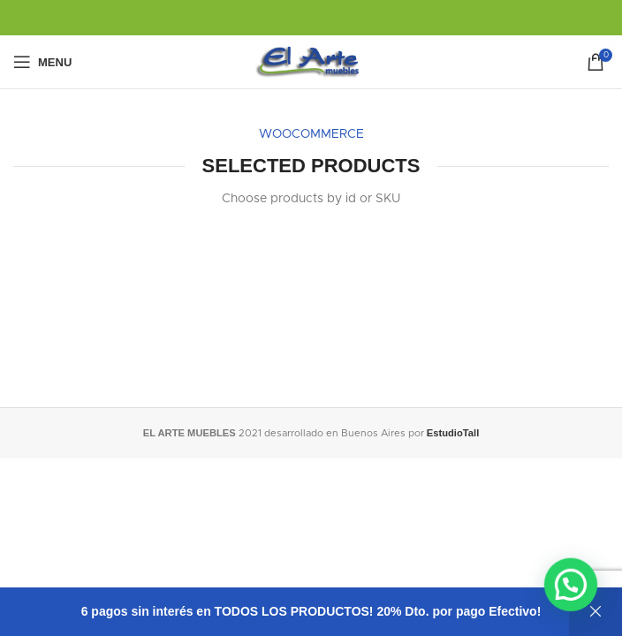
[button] (573, 591)
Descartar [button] (595, 611)
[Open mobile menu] (42, 62)
